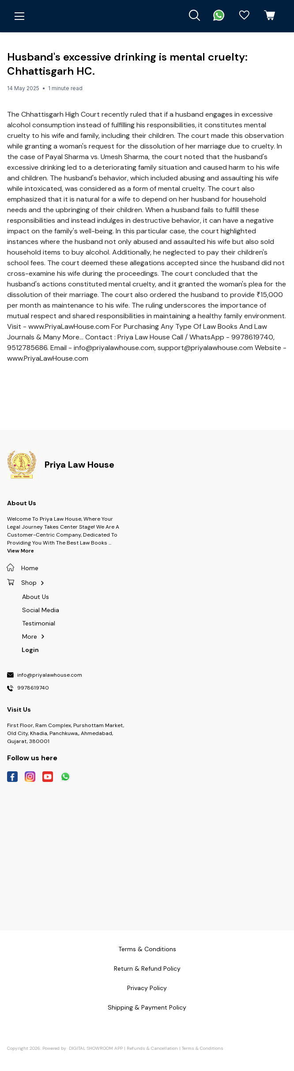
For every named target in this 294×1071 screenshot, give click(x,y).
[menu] (19, 16)
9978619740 (33, 688)
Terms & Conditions (202, 1048)
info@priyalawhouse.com (49, 675)
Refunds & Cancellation (152, 1048)
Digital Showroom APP (96, 1048)
